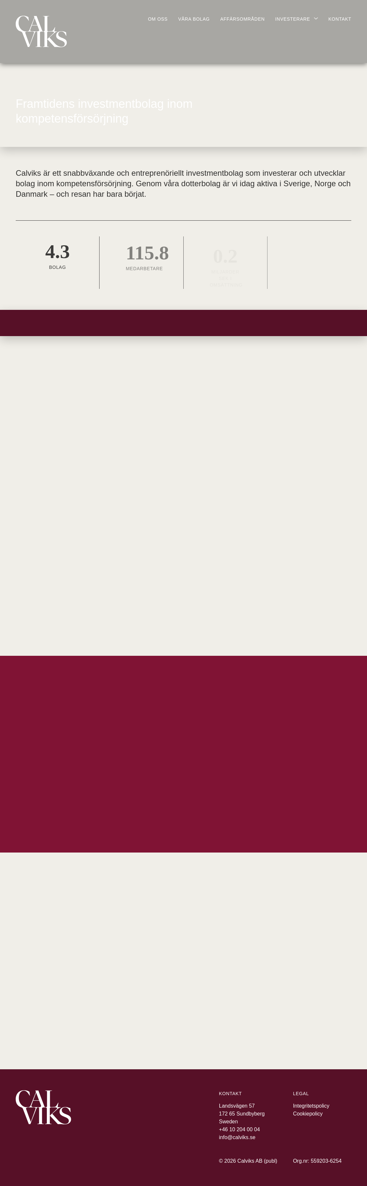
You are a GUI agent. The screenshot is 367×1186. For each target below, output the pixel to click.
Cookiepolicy (308, 1113)
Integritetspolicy (311, 1106)
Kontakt (339, 19)
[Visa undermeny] (296, 23)
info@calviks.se (237, 1137)
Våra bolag (194, 19)
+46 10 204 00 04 (239, 1129)
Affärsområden (242, 19)
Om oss (158, 19)
